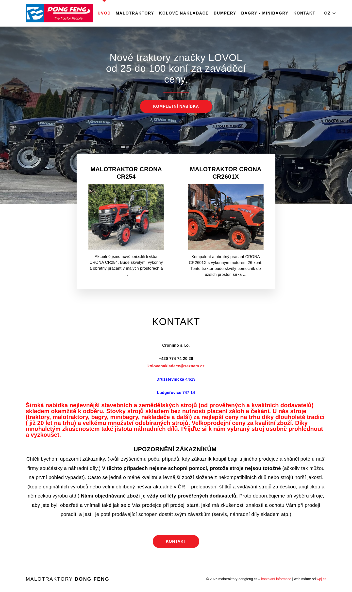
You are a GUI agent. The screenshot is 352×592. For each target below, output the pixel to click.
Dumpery (225, 13)
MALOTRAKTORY (135, 13)
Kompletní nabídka (176, 106)
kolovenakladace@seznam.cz (176, 366)
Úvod (104, 13)
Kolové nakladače (184, 13)
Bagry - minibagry (264, 13)
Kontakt (304, 13)
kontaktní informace (276, 579)
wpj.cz (321, 579)
